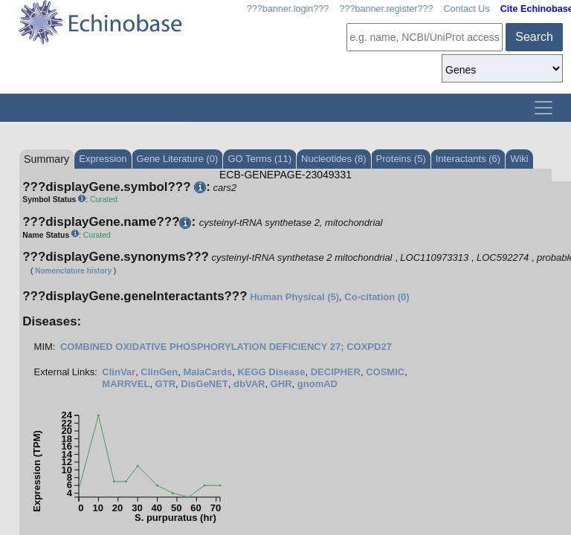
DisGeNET (204, 383)
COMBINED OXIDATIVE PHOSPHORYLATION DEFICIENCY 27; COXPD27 (226, 346)
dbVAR (249, 383)
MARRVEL (125, 383)
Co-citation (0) (376, 296)
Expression (102, 158)
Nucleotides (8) (333, 158)
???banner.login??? (288, 9)
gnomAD (317, 383)
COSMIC (385, 371)
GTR (165, 383)
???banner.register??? (386, 9)
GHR (281, 383)
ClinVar (118, 371)
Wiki (519, 158)
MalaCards (207, 371)
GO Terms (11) (259, 158)
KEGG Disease (271, 371)
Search (534, 36)
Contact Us (466, 9)
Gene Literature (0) (178, 158)
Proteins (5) (401, 158)
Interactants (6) (468, 158)
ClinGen (159, 371)
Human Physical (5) (294, 296)
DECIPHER (336, 371)
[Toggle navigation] (543, 108)
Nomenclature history (73, 271)
